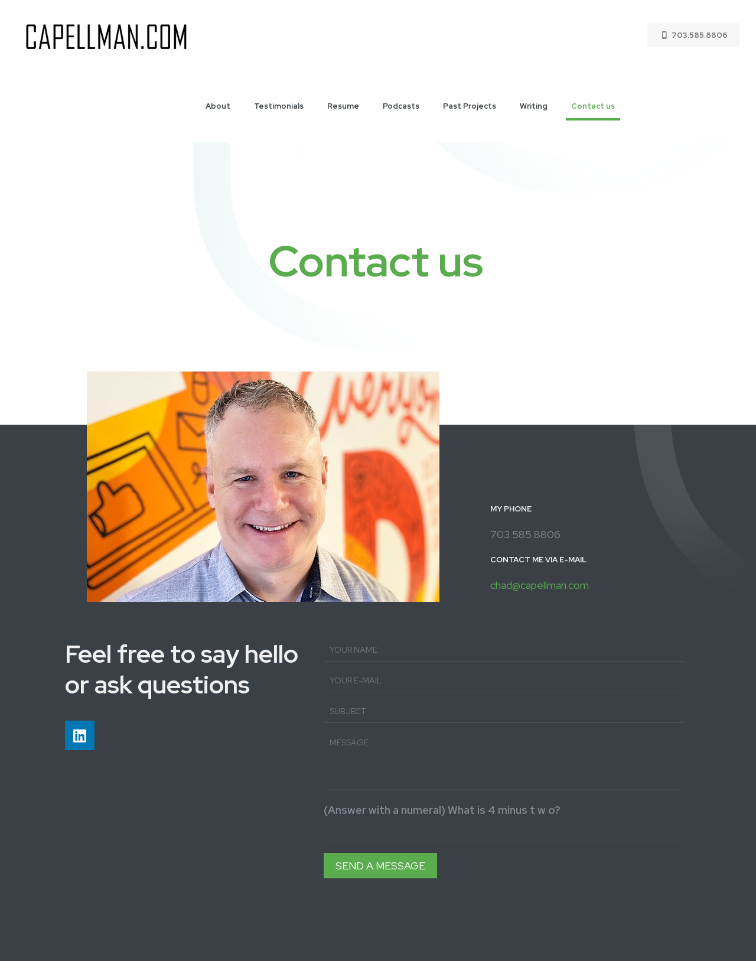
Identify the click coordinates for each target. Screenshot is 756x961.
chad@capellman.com (539, 585)
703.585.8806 (693, 35)
